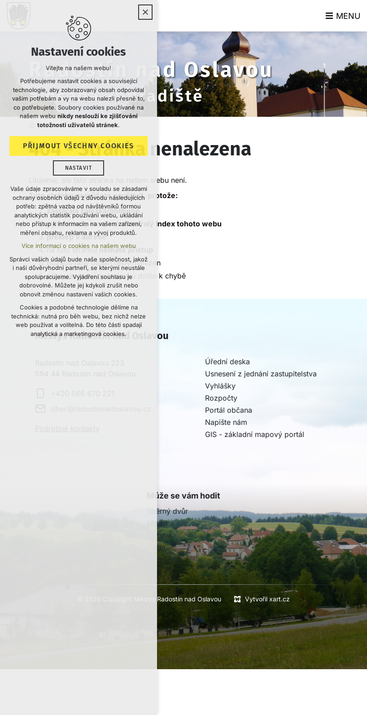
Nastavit (78, 168)
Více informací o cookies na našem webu (79, 245)
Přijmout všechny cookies (78, 145)
